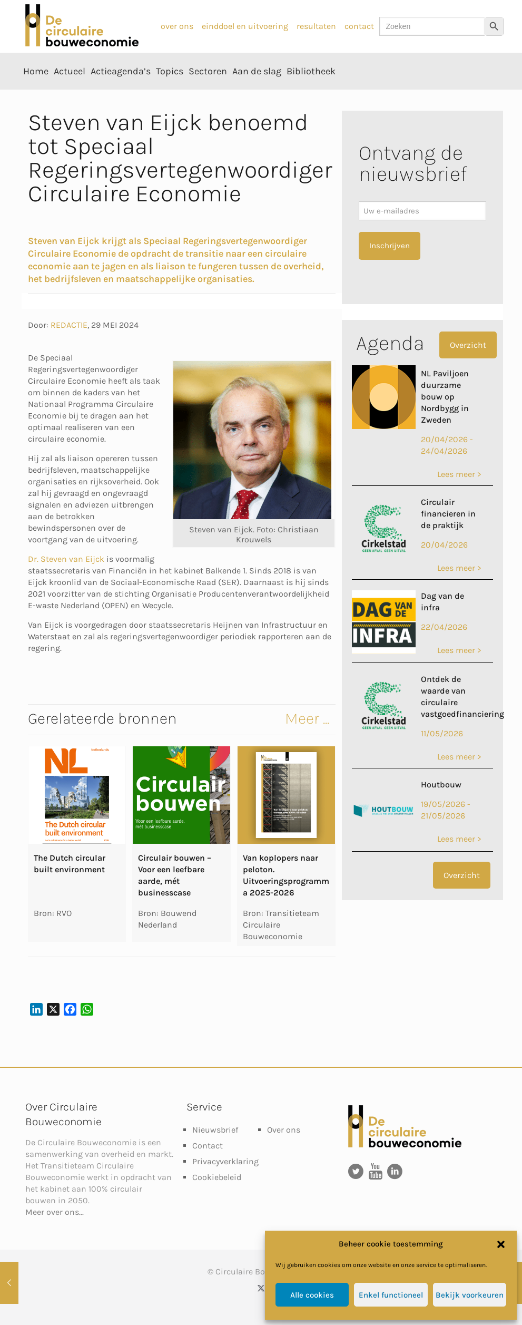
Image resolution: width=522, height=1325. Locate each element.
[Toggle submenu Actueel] (69, 95)
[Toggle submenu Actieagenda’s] (121, 95)
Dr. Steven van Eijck (66, 559)
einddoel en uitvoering (245, 26)
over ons (177, 26)
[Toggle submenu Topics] (169, 95)
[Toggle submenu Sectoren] (208, 95)
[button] (501, 1244)
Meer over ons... (54, 1212)
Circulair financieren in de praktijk (448, 513)
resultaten (316, 26)
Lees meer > (459, 474)
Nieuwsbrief (215, 1130)
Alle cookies (312, 1295)
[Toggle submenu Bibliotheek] (311, 95)
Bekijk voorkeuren (470, 1295)
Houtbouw (441, 785)
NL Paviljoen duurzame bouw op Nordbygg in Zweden (445, 396)
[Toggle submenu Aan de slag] (256, 95)
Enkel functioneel (391, 1295)
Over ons (283, 1130)
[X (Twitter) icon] (261, 1288)
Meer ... (307, 718)
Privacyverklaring (225, 1161)
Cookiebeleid (216, 1177)
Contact (207, 1146)
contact (359, 26)
